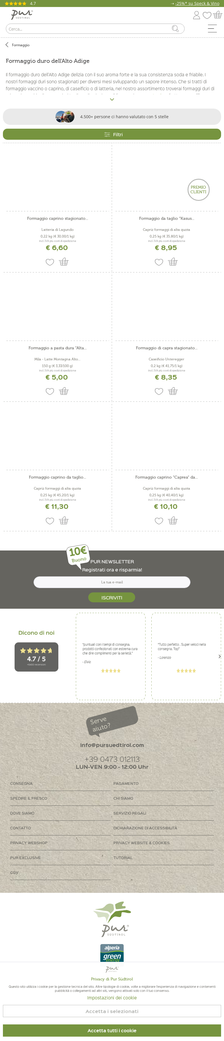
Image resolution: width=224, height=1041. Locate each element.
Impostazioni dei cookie (112, 998)
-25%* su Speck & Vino (197, 3)
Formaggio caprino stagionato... (57, 218)
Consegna (21, 783)
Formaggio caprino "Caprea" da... (166, 477)
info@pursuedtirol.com (112, 745)
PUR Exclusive (25, 857)
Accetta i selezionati (112, 1011)
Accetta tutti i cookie (112, 1030)
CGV (14, 872)
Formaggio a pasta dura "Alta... (58, 348)
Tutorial (122, 857)
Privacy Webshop (29, 842)
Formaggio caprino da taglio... (57, 477)
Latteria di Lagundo (57, 230)
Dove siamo (22, 812)
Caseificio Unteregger (166, 359)
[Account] (196, 14)
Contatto (20, 827)
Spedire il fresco (28, 798)
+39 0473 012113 (112, 759)
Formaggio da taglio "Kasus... (166, 218)
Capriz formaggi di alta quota (166, 230)
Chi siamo (123, 798)
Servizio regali (129, 812)
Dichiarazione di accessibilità (145, 827)
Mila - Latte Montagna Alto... (57, 359)
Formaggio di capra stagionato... (166, 348)
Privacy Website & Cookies (141, 842)
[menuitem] (214, 30)
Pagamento (126, 783)
